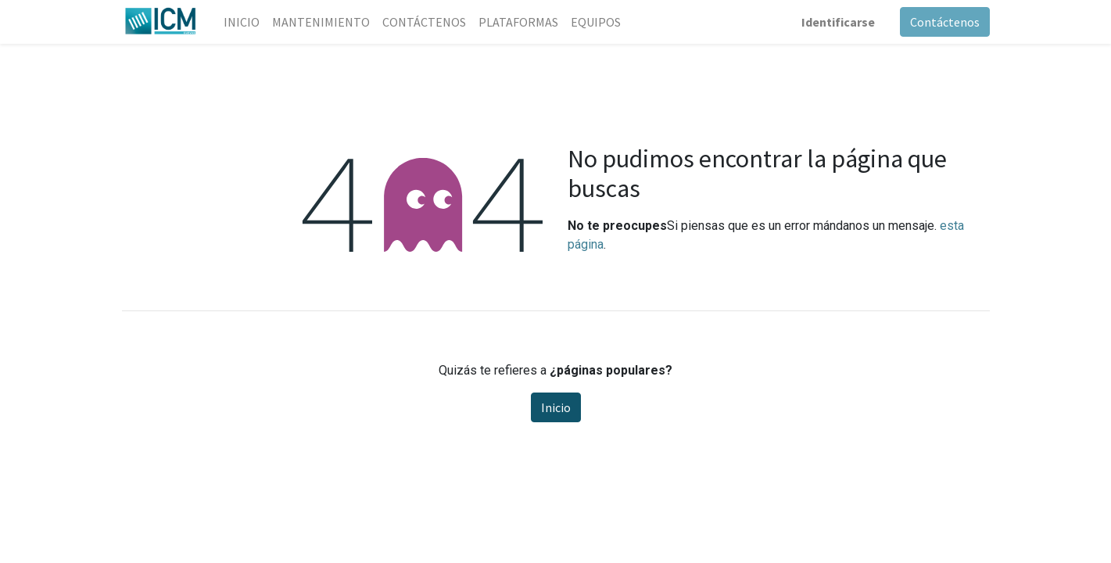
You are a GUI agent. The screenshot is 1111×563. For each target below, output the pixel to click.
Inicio (556, 407)
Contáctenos (945, 22)
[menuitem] (241, 22)
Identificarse (838, 22)
